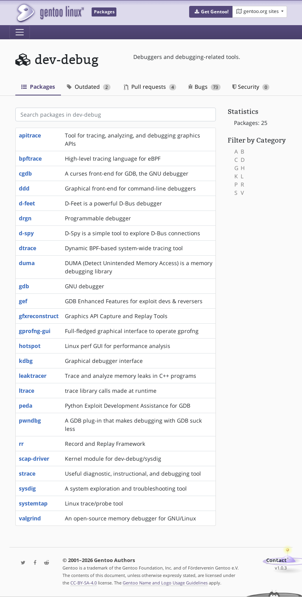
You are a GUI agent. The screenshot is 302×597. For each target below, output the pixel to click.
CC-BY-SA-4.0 (83, 583)
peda (25, 405)
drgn (25, 218)
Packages (38, 86)
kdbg (26, 360)
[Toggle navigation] (19, 32)
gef (23, 301)
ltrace (26, 390)
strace (27, 473)
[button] (211, 12)
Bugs (204, 86)
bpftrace (30, 158)
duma (27, 263)
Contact (276, 560)
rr (21, 443)
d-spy (26, 233)
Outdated (88, 86)
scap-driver (34, 458)
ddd (24, 188)
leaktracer (32, 375)
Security (251, 86)
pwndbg (30, 420)
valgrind (30, 518)
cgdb (25, 173)
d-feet (27, 203)
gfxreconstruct (39, 316)
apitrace (30, 135)
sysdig (27, 488)
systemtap (33, 503)
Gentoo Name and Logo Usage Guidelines (165, 583)
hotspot (30, 346)
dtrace (27, 248)
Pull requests (150, 86)
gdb (24, 286)
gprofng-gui (34, 331)
